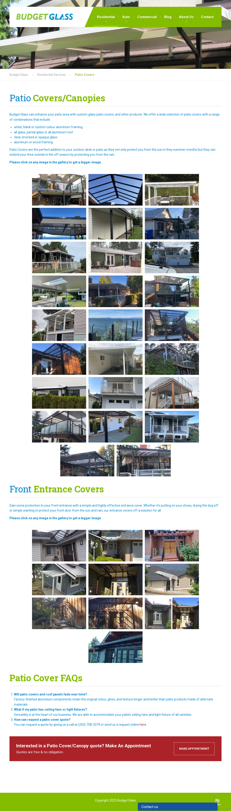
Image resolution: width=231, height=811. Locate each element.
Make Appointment (194, 748)
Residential (106, 17)
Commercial (147, 17)
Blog (167, 17)
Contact (207, 17)
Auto (126, 17)
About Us (186, 17)
